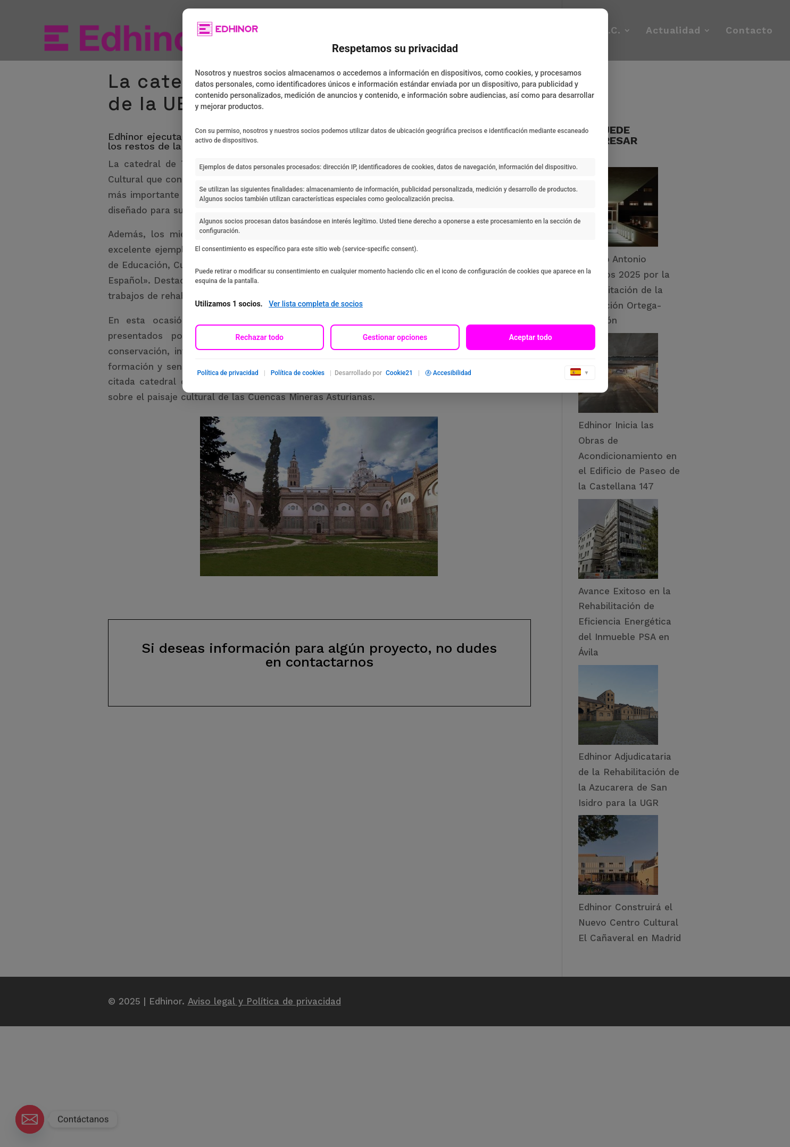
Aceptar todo (530, 337)
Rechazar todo (260, 337)
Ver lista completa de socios (316, 304)
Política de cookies (298, 373)
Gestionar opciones (395, 337)
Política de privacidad (228, 373)
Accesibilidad (448, 373)
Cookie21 (399, 373)
